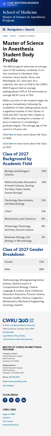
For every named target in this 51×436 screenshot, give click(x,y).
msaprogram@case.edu (17, 381)
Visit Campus (8, 421)
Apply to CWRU (9, 414)
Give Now (6, 418)
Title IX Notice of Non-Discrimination (18, 339)
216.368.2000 (8, 332)
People (13, 36)
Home (5, 36)
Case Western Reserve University (22, 325)
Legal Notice (8, 336)
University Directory (11, 425)
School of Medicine (20, 12)
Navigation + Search (17, 30)
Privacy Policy (19, 336)
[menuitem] (25, 414)
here (11, 134)
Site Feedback (8, 385)
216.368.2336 (14, 377)
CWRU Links (9, 409)
